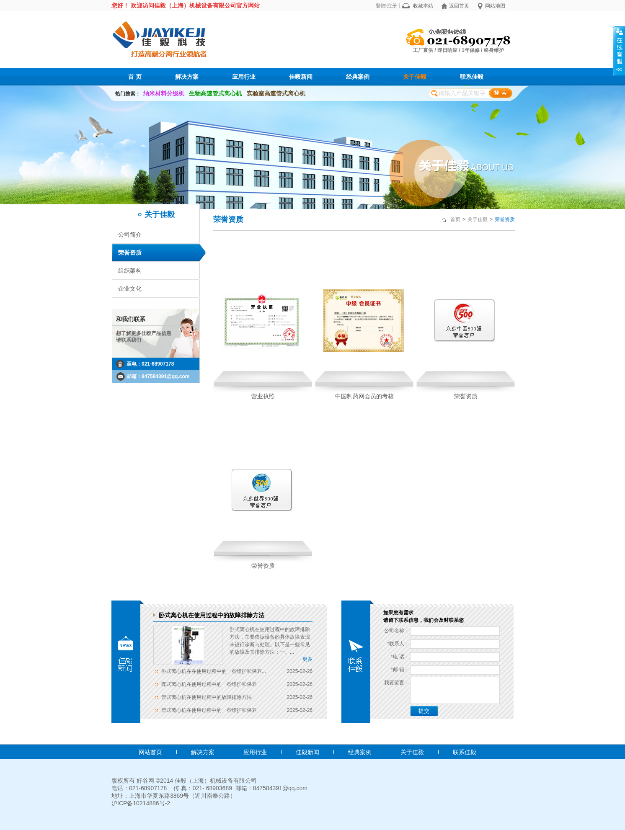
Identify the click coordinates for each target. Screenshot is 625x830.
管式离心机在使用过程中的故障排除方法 (206, 697)
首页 (455, 219)
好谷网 (145, 780)
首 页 (135, 76)
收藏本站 (423, 6)
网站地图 (495, 6)
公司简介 (130, 234)
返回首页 (459, 6)
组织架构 (130, 270)
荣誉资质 (130, 252)
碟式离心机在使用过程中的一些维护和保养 (209, 684)
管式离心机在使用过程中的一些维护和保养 (209, 710)
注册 (392, 6)
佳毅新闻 (300, 76)
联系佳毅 (471, 76)
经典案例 (357, 76)
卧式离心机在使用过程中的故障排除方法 (211, 615)
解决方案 (187, 76)
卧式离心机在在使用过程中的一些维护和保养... (213, 671)
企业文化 (130, 288)
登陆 (381, 6)
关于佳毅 (414, 76)
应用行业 (244, 76)
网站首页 (150, 752)
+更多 (306, 659)
